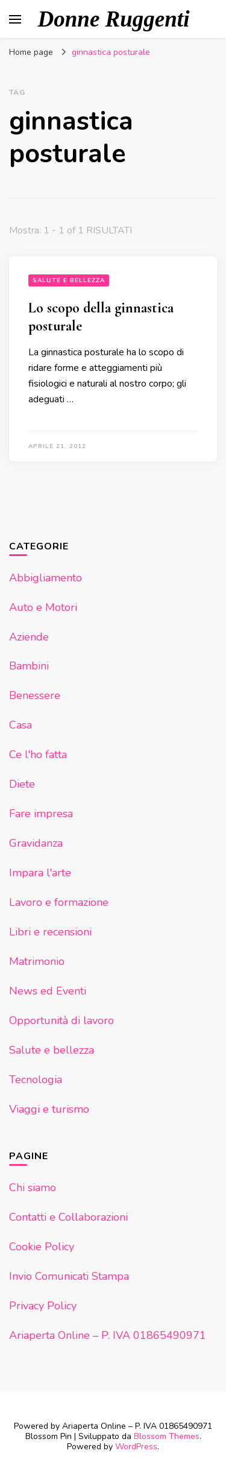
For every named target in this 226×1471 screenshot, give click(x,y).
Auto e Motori (43, 607)
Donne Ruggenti (114, 19)
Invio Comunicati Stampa (69, 1276)
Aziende (29, 637)
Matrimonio (36, 961)
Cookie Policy (41, 1246)
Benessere (34, 695)
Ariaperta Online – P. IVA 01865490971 (107, 1335)
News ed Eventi (47, 991)
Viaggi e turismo (49, 1109)
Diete (22, 784)
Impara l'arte (40, 872)
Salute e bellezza (69, 280)
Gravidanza (36, 843)
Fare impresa (41, 813)
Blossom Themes (166, 1436)
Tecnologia (35, 1079)
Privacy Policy (43, 1306)
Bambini (29, 666)
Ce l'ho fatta (38, 754)
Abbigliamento (45, 578)
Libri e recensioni (50, 932)
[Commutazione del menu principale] (15, 19)
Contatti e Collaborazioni (68, 1217)
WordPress (136, 1446)
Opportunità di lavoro (61, 1020)
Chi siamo (32, 1187)
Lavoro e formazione (58, 902)
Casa (20, 725)
